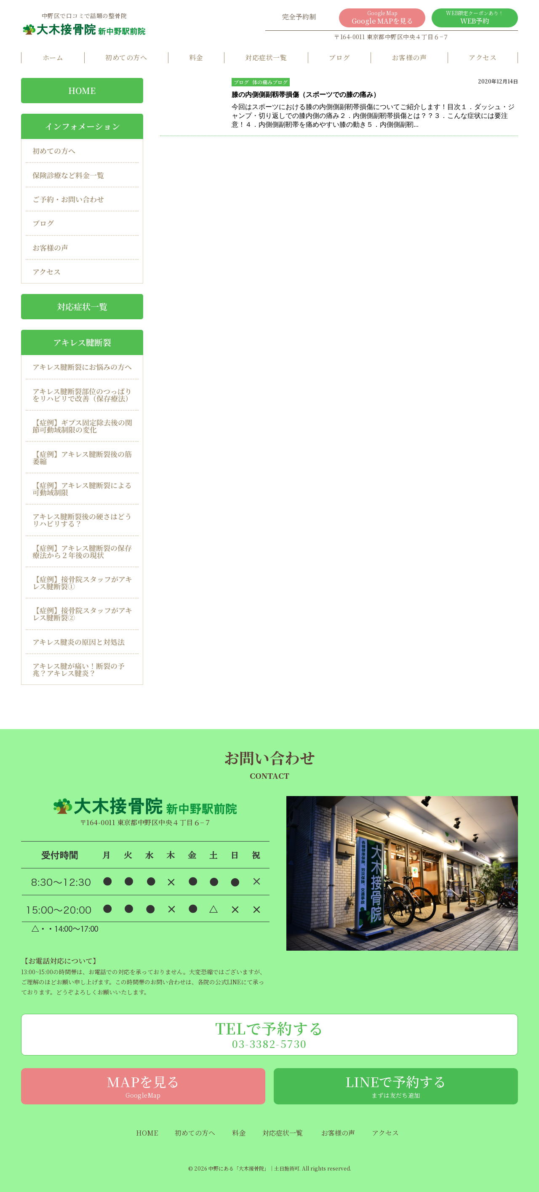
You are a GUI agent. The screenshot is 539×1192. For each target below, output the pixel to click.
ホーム (53, 57)
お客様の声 (409, 57)
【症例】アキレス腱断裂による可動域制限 (82, 488)
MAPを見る (143, 1085)
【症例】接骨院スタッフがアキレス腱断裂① (82, 582)
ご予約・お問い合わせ (68, 199)
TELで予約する (269, 1034)
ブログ (339, 57)
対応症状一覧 (266, 57)
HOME (82, 90)
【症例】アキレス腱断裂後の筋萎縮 (82, 457)
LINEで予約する (396, 1085)
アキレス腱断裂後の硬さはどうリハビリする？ (82, 520)
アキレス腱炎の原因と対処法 (78, 641)
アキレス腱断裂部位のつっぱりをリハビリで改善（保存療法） (82, 395)
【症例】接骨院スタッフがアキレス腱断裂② (82, 614)
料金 (196, 57)
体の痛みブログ (270, 82)
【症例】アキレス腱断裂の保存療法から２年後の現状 (82, 551)
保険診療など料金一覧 (68, 175)
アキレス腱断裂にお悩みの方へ (82, 366)
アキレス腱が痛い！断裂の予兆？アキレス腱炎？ (78, 669)
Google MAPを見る (382, 17)
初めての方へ (126, 57)
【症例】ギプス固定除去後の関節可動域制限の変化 (82, 426)
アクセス (482, 57)
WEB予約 (475, 17)
